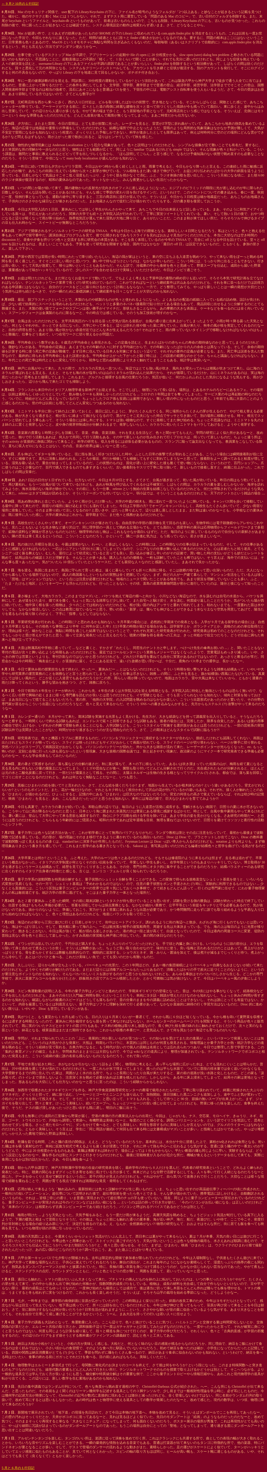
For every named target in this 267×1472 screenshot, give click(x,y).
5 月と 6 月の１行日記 (18, 1468)
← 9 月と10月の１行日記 (20, 3)
